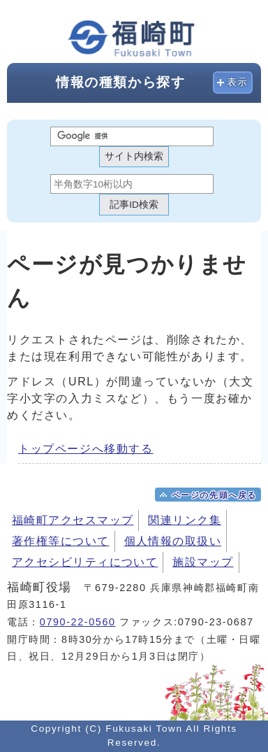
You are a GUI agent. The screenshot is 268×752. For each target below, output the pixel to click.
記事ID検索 (134, 204)
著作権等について (61, 541)
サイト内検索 (134, 156)
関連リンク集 (184, 520)
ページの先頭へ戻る (214, 495)
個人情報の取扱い (173, 541)
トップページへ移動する (86, 449)
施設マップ (202, 562)
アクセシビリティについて (85, 562)
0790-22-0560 (78, 621)
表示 (237, 82)
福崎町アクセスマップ (72, 520)
